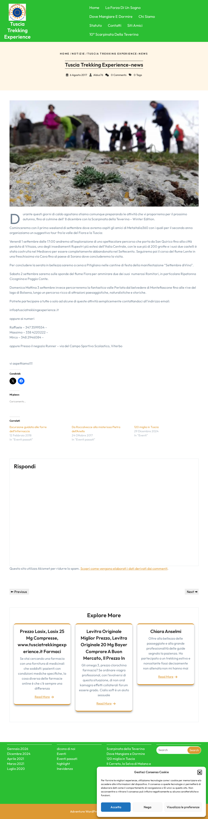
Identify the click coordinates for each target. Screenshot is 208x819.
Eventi (61, 736)
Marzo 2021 (15, 746)
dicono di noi (66, 731)
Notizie (78, 53)
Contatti (114, 25)
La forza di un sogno (123, 7)
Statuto (95, 25)
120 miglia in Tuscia (146, 427)
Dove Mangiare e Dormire (111, 16)
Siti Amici (134, 25)
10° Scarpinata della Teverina (113, 34)
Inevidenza (65, 751)
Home (94, 7)
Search (194, 732)
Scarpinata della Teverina (126, 731)
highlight (63, 746)
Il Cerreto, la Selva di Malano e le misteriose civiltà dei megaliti (129, 751)
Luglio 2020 (16, 751)
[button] (200, 772)
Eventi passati (67, 741)
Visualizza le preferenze (183, 807)
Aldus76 (98, 75)
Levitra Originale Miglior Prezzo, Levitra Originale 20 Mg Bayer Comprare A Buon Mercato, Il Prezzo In (104, 644)
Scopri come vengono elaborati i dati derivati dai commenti (124, 568)
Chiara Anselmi (165, 631)
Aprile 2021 (15, 741)
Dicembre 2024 (18, 736)
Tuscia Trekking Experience (17, 30)
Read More (42, 697)
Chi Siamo (147, 16)
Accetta (116, 807)
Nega (147, 807)
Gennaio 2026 (17, 731)
